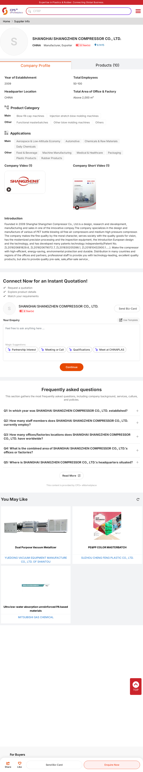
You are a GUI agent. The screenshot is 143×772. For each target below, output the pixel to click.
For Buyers (17, 754)
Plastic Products (26, 158)
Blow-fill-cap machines (30, 115)
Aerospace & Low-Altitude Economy (38, 141)
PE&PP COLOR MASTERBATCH (107, 547)
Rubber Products (51, 158)
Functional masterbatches (32, 122)
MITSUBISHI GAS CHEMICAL (36, 617)
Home (6, 21)
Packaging (114, 152)
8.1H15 (99, 45)
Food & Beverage (26, 152)
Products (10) (107, 65)
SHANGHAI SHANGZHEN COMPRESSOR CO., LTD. (81, 38)
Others (99, 122)
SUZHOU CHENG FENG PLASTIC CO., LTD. (107, 557)
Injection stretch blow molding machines (74, 115)
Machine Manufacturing (57, 152)
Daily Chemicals (26, 146)
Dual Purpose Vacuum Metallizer (35, 547)
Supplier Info (22, 21)
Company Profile (35, 65)
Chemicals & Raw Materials (101, 141)
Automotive (73, 141)
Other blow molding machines (72, 122)
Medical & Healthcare (90, 152)
